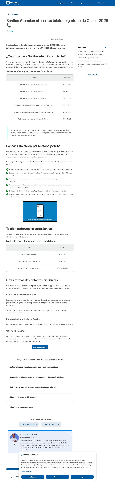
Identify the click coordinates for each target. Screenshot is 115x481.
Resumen (82, 47)
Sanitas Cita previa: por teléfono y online (90, 54)
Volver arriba (92, 74)
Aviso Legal (9, 477)
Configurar (32, 477)
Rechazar (57, 477)
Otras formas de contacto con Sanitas (89, 61)
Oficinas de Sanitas (40, 347)
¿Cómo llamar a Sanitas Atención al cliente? (91, 51)
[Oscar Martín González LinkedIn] (14, 444)
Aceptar (82, 477)
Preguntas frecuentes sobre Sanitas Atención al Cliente (92, 65)
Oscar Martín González (30, 434)
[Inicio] (9, 14)
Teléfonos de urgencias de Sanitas (88, 57)
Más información (26, 472)
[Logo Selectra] (12, 2)
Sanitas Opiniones (57, 39)
